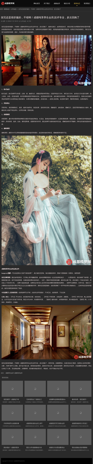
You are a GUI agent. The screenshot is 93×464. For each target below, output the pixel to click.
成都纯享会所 (18, 373)
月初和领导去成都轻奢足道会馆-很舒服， (18, 423)
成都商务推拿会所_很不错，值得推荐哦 (39, 423)
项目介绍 (67, 3)
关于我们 (47, 3)
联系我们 (87, 3)
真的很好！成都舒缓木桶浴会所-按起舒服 (18, 447)
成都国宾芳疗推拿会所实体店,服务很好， (63, 423)
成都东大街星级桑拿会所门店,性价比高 (62, 447)
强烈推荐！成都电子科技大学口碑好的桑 (17, 399)
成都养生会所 (10, 373)
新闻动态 (77, 3)
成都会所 (57, 3)
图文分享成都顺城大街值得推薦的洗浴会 (40, 447)
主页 (1, 9)
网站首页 (37, 3)
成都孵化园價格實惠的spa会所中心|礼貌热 (63, 399)
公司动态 (13, 9)
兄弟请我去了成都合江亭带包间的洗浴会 (40, 399)
